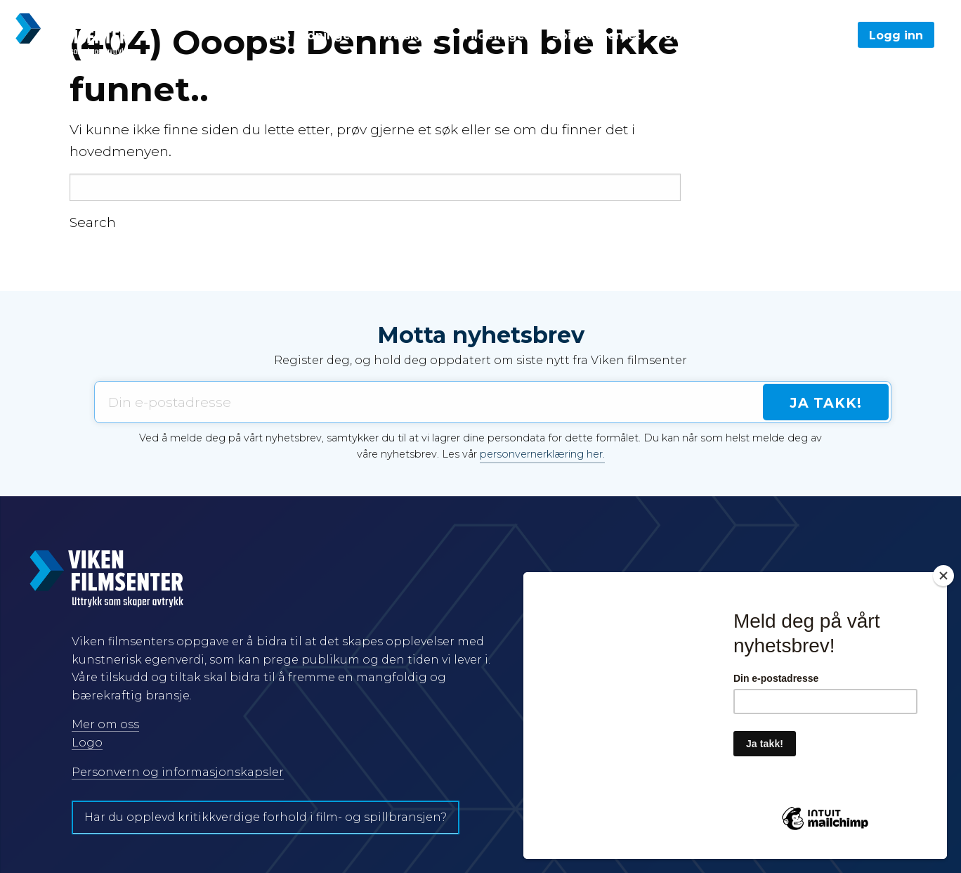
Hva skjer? (409, 35)
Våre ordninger (309, 35)
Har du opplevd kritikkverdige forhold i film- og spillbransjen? (265, 817)
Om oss (686, 35)
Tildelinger (496, 35)
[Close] (943, 575)
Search (93, 222)
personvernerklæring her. (542, 454)
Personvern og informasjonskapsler (178, 772)
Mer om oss (105, 724)
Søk (816, 35)
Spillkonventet (596, 35)
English (753, 35)
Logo (87, 742)
